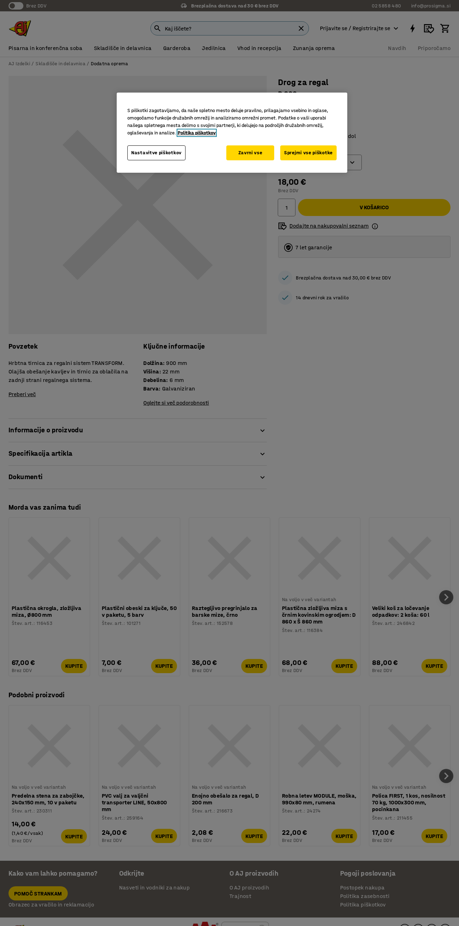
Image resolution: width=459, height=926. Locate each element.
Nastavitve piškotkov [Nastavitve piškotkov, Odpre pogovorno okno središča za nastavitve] (156, 153)
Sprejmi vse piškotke (308, 153)
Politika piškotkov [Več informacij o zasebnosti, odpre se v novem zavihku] (197, 133)
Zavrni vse (250, 153)
